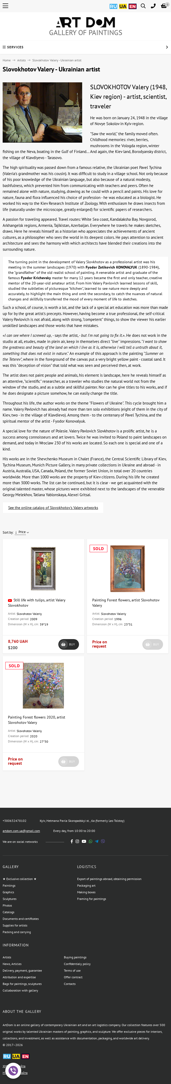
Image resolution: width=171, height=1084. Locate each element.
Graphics (8, 892)
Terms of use (72, 970)
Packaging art (86, 885)
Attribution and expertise (19, 977)
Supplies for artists (15, 925)
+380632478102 (15, 821)
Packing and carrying (17, 932)
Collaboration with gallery (20, 990)
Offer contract (73, 977)
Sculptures (9, 899)
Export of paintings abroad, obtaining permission (109, 879)
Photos (7, 905)
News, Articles (12, 964)
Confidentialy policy (77, 964)
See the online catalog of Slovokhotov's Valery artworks (53, 507)
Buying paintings (75, 957)
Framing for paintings (91, 899)
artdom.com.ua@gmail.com (21, 831)
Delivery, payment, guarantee (22, 970)
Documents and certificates (21, 919)
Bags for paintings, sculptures (22, 984)
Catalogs (8, 912)
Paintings (9, 885)
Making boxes (86, 892)
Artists (21, 60)
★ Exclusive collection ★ (20, 879)
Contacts (70, 984)
